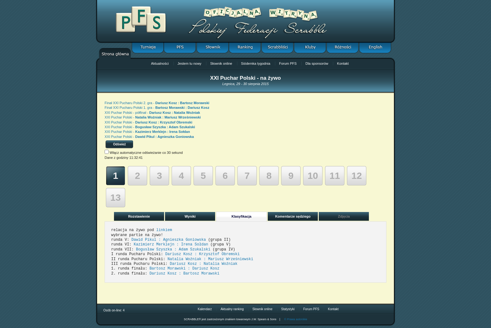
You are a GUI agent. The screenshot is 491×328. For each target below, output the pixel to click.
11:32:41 (136, 157)
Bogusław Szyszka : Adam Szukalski (173, 249)
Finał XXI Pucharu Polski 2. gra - (157, 103)
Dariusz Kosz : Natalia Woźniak (203, 264)
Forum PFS (288, 63)
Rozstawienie (139, 216)
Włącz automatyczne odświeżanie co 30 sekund (146, 152)
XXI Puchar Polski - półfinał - (152, 112)
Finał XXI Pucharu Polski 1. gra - (157, 107)
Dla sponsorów (316, 63)
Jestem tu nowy (189, 63)
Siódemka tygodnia (256, 63)
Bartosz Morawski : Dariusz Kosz (184, 268)
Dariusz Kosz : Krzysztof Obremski (202, 254)
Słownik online (221, 63)
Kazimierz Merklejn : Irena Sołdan (171, 244)
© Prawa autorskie (295, 319)
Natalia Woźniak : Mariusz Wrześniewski (210, 259)
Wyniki (189, 216)
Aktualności (159, 63)
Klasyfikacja (241, 216)
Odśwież (119, 144)
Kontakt (343, 63)
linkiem (164, 230)
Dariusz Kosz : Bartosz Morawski (184, 273)
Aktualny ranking (232, 309)
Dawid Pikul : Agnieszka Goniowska (169, 240)
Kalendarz (205, 309)
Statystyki (288, 309)
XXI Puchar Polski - (153, 117)
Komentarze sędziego (293, 216)
